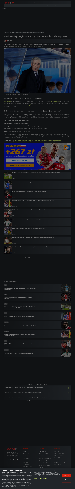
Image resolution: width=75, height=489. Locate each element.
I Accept (66, 475)
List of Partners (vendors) (40, 478)
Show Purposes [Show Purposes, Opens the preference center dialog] (66, 480)
